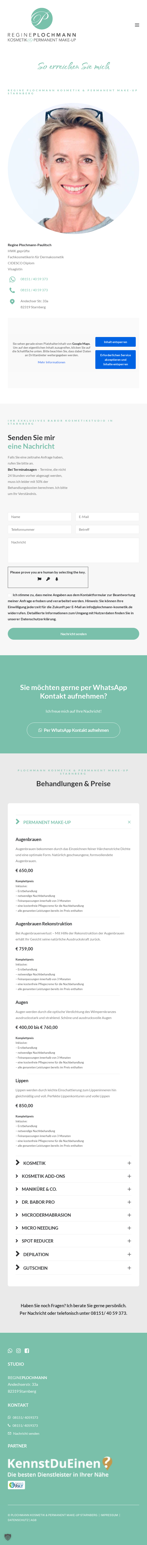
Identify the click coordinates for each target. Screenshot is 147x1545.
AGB (33, 1520)
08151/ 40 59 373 (108, 1313)
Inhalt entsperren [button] (115, 342)
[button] (137, 25)
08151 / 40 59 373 (34, 279)
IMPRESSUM (109, 1515)
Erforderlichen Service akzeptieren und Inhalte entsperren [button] (115, 359)
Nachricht (36, 1313)
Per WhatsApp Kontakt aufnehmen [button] (73, 730)
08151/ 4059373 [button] (23, 1417)
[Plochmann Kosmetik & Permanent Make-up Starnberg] (42, 25)
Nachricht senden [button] (23, 1433)
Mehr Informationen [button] (51, 362)
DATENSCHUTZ (18, 1520)
